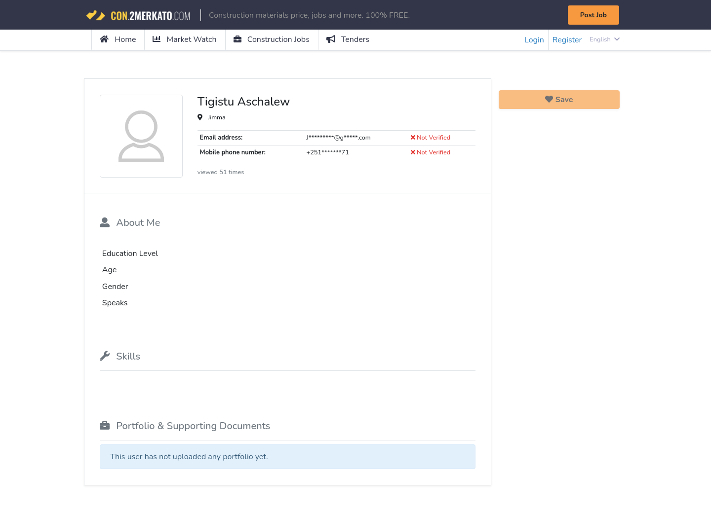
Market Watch (184, 39)
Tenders (347, 39)
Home (118, 39)
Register (567, 40)
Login (534, 40)
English (605, 39)
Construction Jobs (272, 39)
